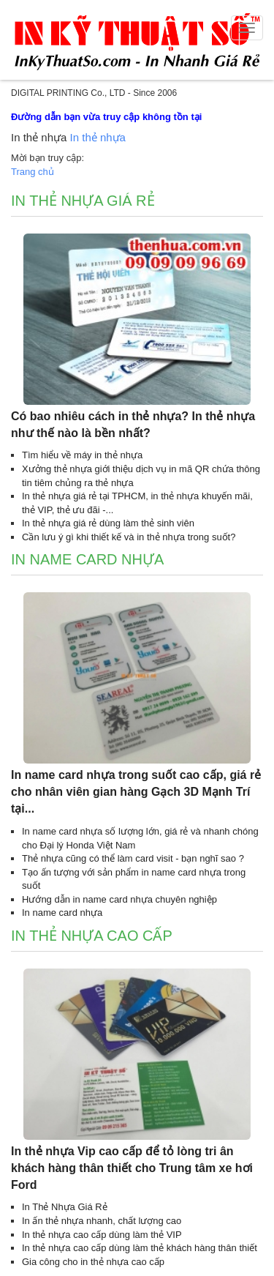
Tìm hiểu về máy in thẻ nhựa (82, 454)
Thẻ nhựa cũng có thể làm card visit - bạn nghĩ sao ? (133, 858)
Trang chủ (32, 171)
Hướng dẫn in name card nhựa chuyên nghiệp (119, 899)
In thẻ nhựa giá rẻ (83, 201)
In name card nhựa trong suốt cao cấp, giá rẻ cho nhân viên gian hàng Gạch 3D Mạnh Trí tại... (136, 792)
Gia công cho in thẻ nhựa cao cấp (93, 1261)
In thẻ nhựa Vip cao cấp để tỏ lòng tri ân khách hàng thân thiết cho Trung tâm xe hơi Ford (132, 1168)
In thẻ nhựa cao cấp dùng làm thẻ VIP (102, 1234)
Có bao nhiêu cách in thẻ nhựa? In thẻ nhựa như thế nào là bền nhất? (133, 424)
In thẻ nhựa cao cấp (91, 936)
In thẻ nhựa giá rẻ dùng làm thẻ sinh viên (108, 523)
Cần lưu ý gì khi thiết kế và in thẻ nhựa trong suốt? (128, 536)
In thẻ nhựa (98, 137)
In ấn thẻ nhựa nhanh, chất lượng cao (101, 1220)
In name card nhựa (87, 559)
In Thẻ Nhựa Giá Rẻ (64, 1206)
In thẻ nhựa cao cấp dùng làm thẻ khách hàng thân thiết (139, 1247)
